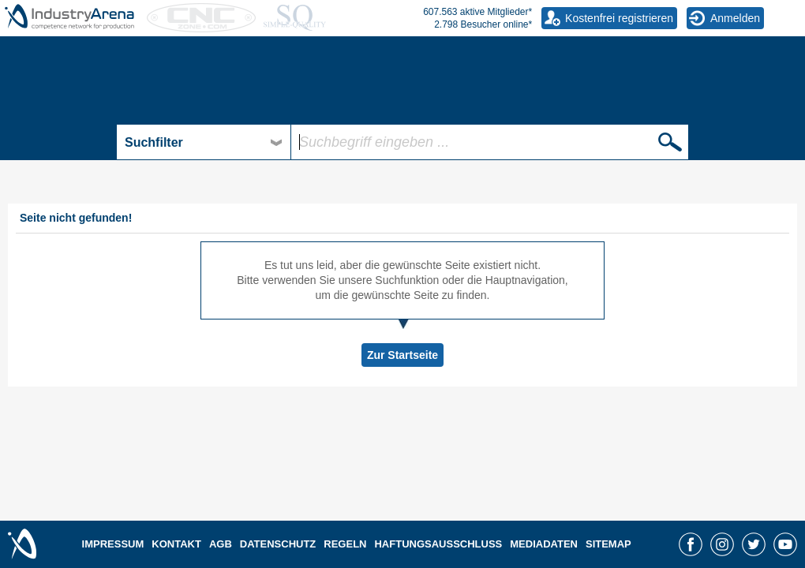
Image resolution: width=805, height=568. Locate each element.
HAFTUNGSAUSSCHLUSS (438, 544)
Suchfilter (154, 142)
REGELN (345, 544)
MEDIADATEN (544, 544)
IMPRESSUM (113, 544)
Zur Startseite (402, 355)
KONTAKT (176, 544)
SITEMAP (608, 544)
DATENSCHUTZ (278, 544)
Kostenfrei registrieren (619, 18)
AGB (220, 544)
